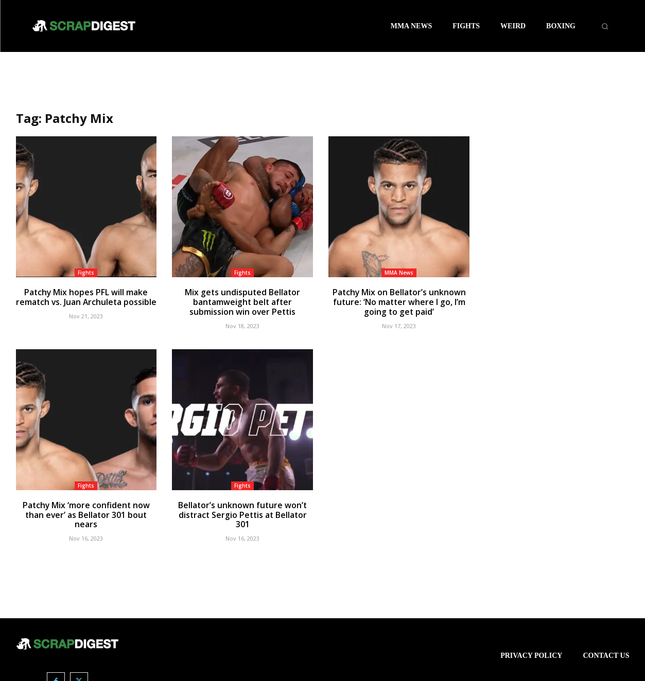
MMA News (399, 272)
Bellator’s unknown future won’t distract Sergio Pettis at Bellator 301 (242, 508)
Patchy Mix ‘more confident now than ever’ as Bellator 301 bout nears (86, 508)
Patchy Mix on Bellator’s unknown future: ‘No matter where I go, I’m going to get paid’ (399, 301)
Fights (86, 272)
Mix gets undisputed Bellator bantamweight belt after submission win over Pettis (242, 301)
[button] (605, 26)
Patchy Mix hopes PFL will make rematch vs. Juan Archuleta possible (86, 297)
